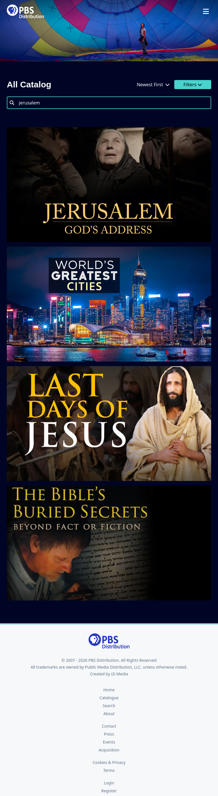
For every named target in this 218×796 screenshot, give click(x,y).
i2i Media (119, 674)
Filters (192, 84)
